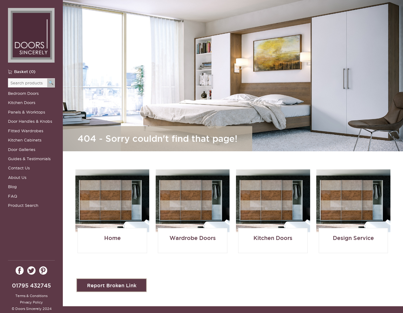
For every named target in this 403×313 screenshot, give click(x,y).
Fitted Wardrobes (25, 131)
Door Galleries (21, 150)
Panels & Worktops (26, 112)
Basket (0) (25, 71)
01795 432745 (31, 285)
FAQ (12, 196)
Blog (12, 187)
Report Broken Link (111, 280)
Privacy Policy (31, 302)
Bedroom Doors (23, 93)
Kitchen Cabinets (24, 140)
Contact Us (19, 168)
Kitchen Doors (21, 103)
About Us (17, 178)
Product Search (23, 205)
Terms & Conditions (31, 296)
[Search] (51, 82)
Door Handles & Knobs (30, 121)
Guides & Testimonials (29, 159)
